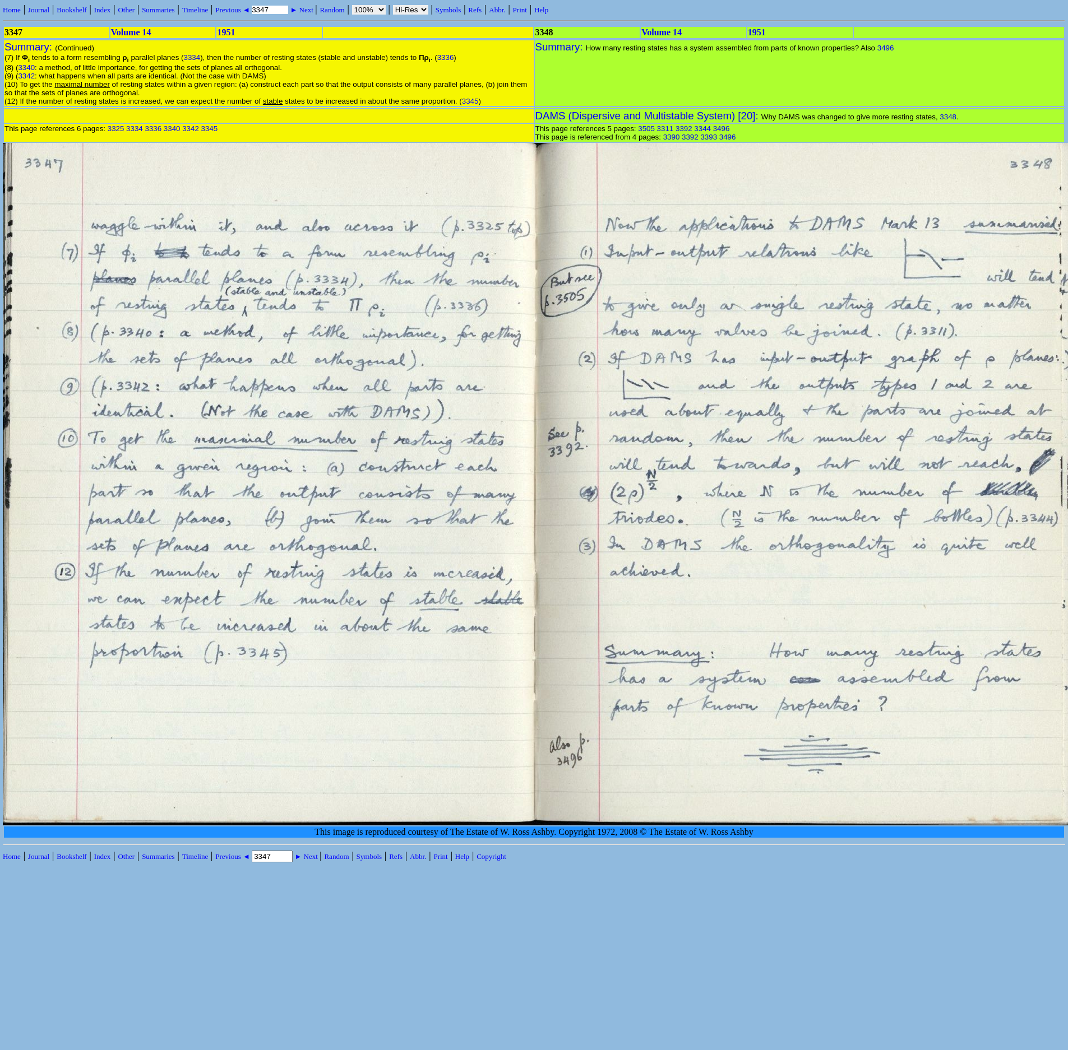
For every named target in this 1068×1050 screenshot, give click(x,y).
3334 (192, 57)
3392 (684, 128)
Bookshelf (71, 10)
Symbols (448, 10)
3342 (26, 76)
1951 (226, 32)
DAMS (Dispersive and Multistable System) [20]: (648, 116)
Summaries (158, 10)
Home (12, 10)
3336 (445, 57)
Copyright (491, 856)
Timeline (195, 10)
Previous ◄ (233, 10)
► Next (301, 10)
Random (332, 10)
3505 (646, 128)
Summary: (29, 47)
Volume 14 (131, 32)
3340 (26, 67)
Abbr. (497, 10)
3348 (948, 117)
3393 (708, 137)
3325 (116, 128)
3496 (885, 48)
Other (126, 10)
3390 (671, 137)
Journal (38, 10)
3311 (665, 128)
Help (541, 10)
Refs (475, 10)
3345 (470, 101)
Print (520, 10)
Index (102, 10)
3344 (702, 128)
